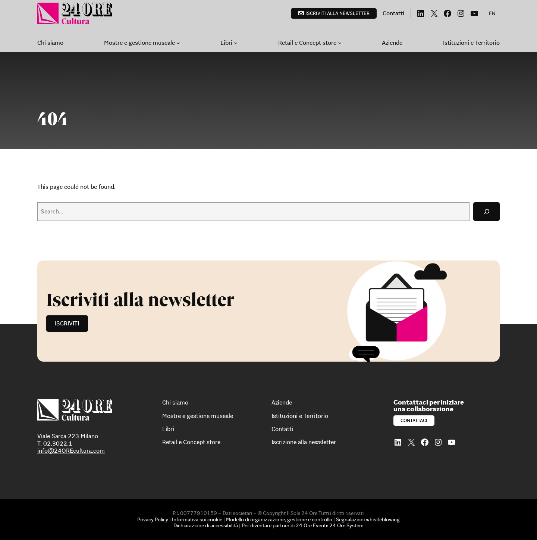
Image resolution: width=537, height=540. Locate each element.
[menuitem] (492, 13)
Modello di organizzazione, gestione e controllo (279, 519)
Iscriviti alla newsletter (337, 13)
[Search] (486, 211)
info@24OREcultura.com (71, 450)
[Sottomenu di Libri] (236, 43)
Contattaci (414, 420)
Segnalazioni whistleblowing (368, 519)
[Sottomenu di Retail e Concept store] (340, 43)
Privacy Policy (152, 519)
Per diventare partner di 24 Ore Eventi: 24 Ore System (303, 525)
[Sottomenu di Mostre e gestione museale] (178, 43)
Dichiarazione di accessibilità (205, 525)
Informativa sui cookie (197, 519)
